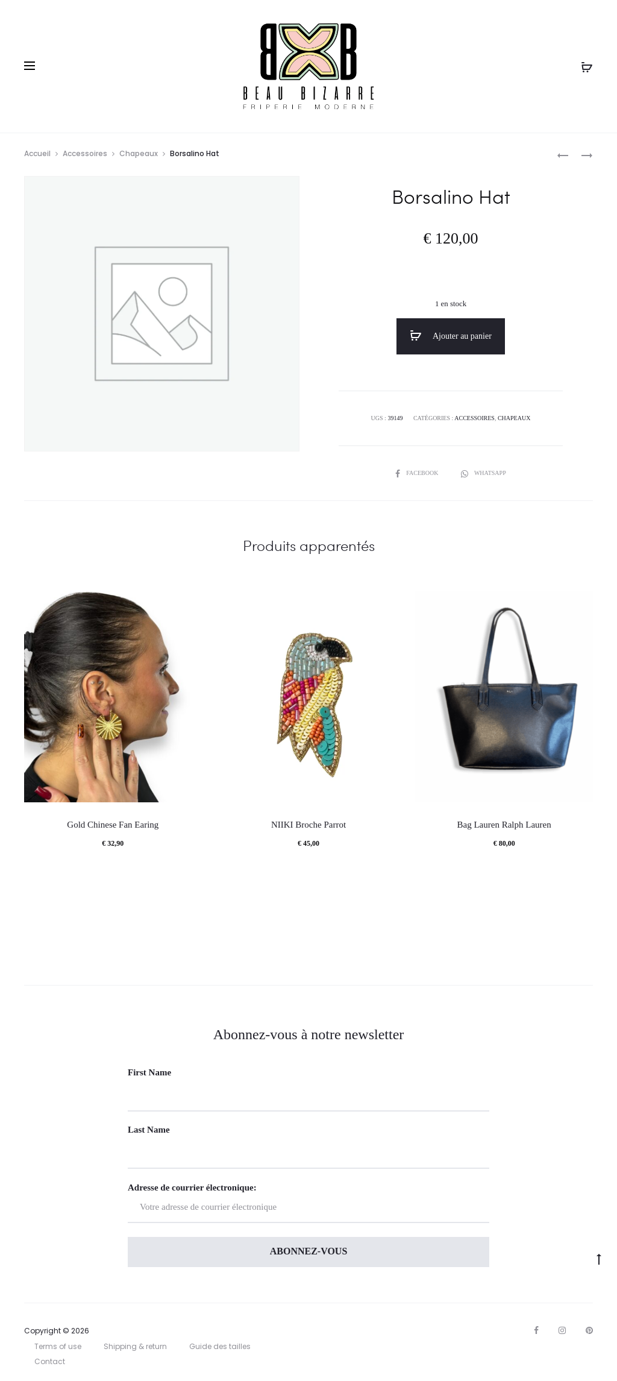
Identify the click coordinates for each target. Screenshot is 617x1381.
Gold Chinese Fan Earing (112, 824)
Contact (49, 1361)
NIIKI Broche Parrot (308, 824)
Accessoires (85, 153)
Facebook (417, 473)
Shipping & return (135, 1346)
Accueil (37, 153)
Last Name (149, 1129)
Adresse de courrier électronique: (308, 1203)
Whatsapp (483, 473)
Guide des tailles (220, 1346)
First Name (149, 1072)
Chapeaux (138, 153)
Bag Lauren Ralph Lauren (504, 824)
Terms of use (57, 1346)
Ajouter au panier (451, 336)
